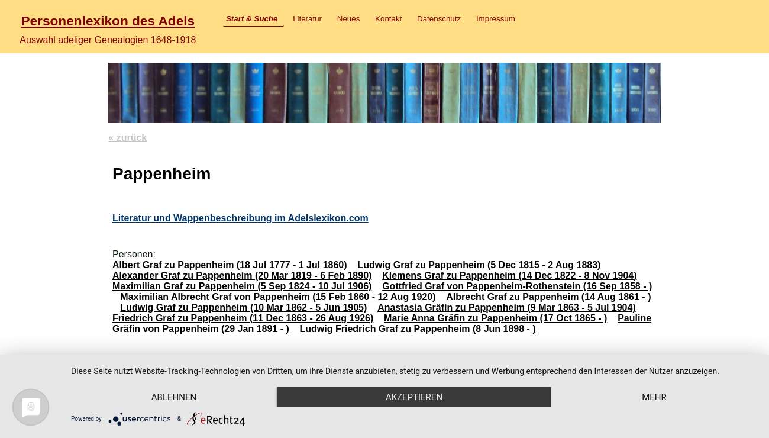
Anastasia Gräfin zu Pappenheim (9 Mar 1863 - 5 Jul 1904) (506, 307)
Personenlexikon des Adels (108, 20)
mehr (654, 397)
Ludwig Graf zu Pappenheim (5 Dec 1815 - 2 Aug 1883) (478, 265)
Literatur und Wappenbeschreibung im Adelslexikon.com (240, 218)
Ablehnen (173, 397)
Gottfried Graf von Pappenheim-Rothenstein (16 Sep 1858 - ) (517, 286)
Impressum (495, 18)
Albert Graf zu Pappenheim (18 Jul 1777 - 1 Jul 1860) (229, 265)
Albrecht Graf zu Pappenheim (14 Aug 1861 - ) (548, 297)
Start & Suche (251, 18)
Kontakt (388, 18)
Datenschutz (439, 18)
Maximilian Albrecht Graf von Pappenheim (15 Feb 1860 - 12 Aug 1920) (277, 297)
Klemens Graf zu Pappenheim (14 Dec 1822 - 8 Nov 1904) (509, 275)
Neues (348, 18)
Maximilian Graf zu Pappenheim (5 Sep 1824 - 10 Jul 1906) (241, 286)
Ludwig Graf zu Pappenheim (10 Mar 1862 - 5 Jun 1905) (243, 307)
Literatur (307, 18)
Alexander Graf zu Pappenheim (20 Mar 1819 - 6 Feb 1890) (241, 275)
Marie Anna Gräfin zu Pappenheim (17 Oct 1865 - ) (495, 318)
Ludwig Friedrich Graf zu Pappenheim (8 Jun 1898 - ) (418, 329)
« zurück (127, 138)
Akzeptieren (414, 397)
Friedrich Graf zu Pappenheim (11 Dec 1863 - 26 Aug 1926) (242, 318)
